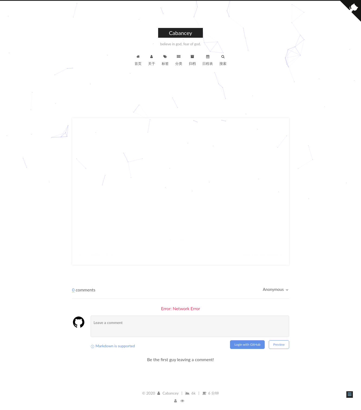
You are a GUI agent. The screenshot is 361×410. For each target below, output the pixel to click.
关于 (151, 60)
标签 (165, 60)
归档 (192, 60)
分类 (178, 60)
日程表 (207, 60)
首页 (138, 60)
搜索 (222, 60)
